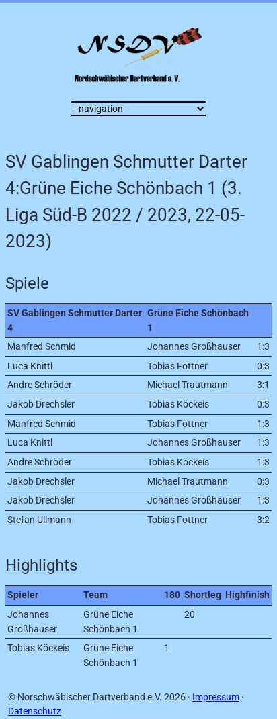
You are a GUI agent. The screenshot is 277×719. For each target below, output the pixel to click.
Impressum (215, 697)
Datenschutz (34, 711)
